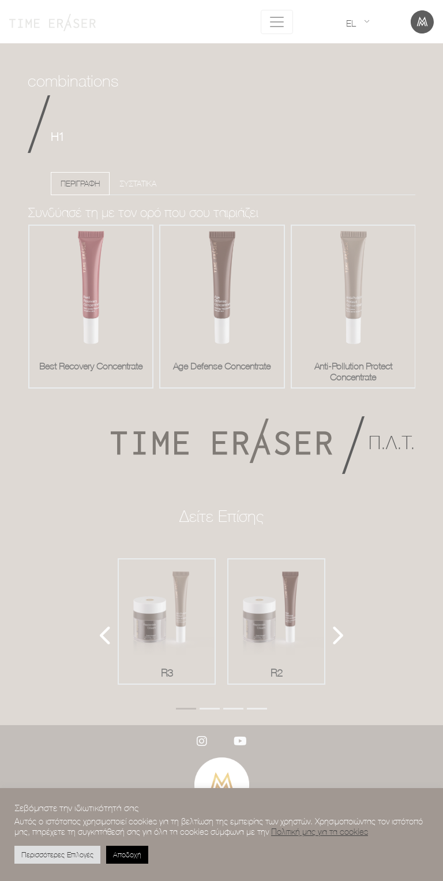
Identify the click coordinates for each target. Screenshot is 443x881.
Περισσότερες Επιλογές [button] (57, 854)
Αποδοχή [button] (127, 854)
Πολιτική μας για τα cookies (319, 832)
